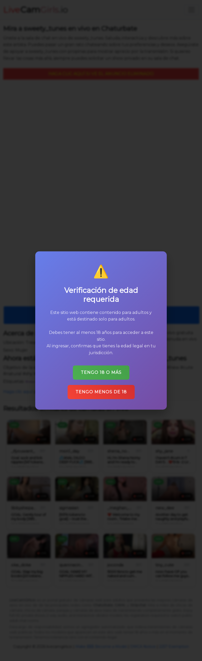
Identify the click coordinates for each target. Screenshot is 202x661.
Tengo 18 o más (101, 372)
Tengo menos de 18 (101, 391)
